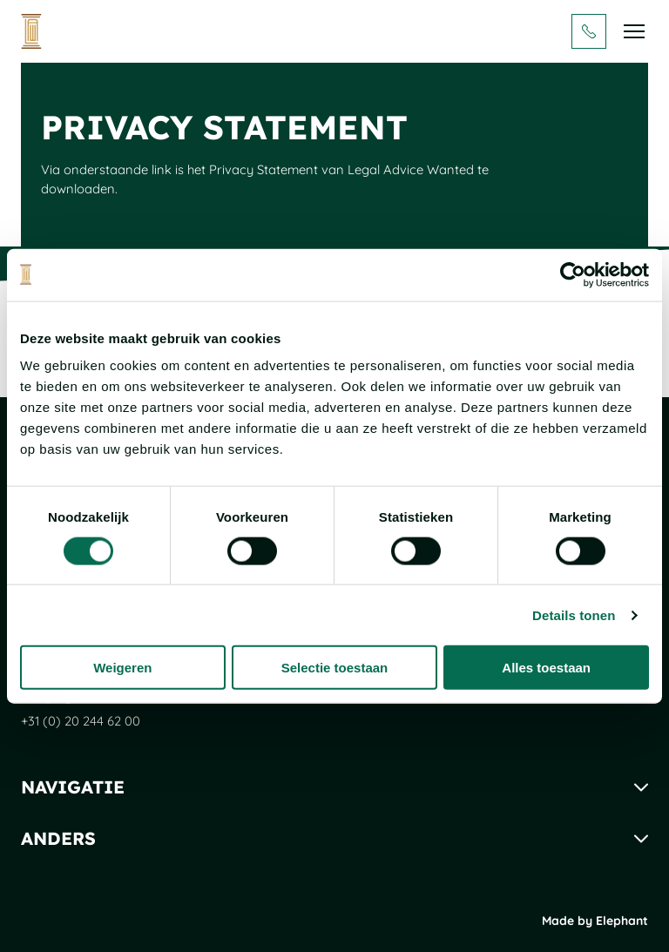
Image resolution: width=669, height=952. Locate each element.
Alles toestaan (546, 667)
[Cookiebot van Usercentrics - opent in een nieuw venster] (573, 274)
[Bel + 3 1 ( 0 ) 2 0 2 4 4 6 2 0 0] (588, 31)
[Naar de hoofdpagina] (31, 31)
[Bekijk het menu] (634, 31)
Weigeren (122, 667)
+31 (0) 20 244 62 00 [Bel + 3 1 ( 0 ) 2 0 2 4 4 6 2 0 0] (80, 720)
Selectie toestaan (335, 667)
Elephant (622, 920)
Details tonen (573, 614)
